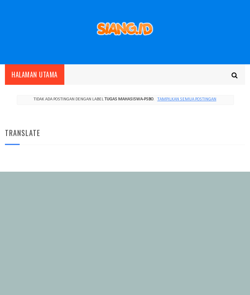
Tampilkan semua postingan (186, 99)
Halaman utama (34, 74)
